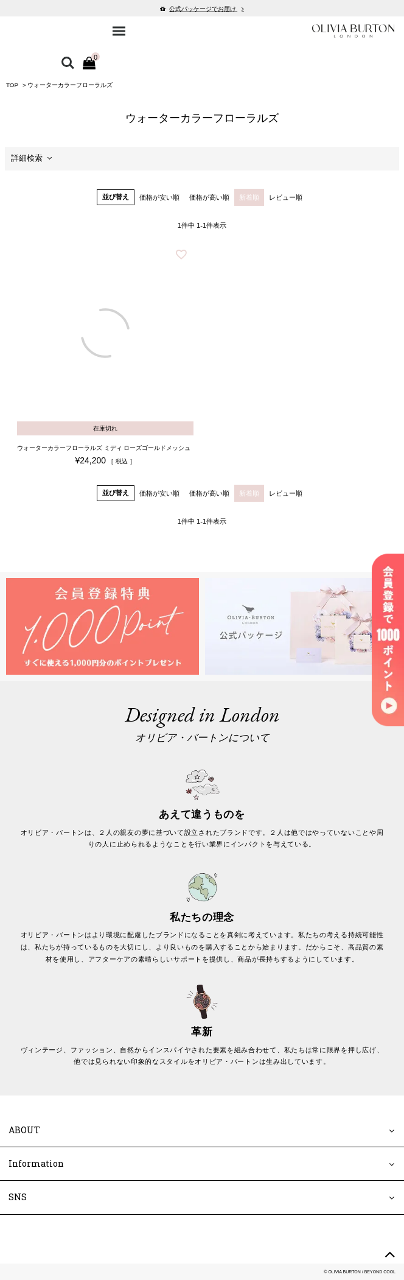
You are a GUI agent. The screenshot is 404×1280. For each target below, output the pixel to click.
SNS (18, 1197)
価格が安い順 (159, 197)
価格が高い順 (209, 197)
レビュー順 (285, 197)
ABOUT (24, 1130)
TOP (12, 85)
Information (36, 1163)
